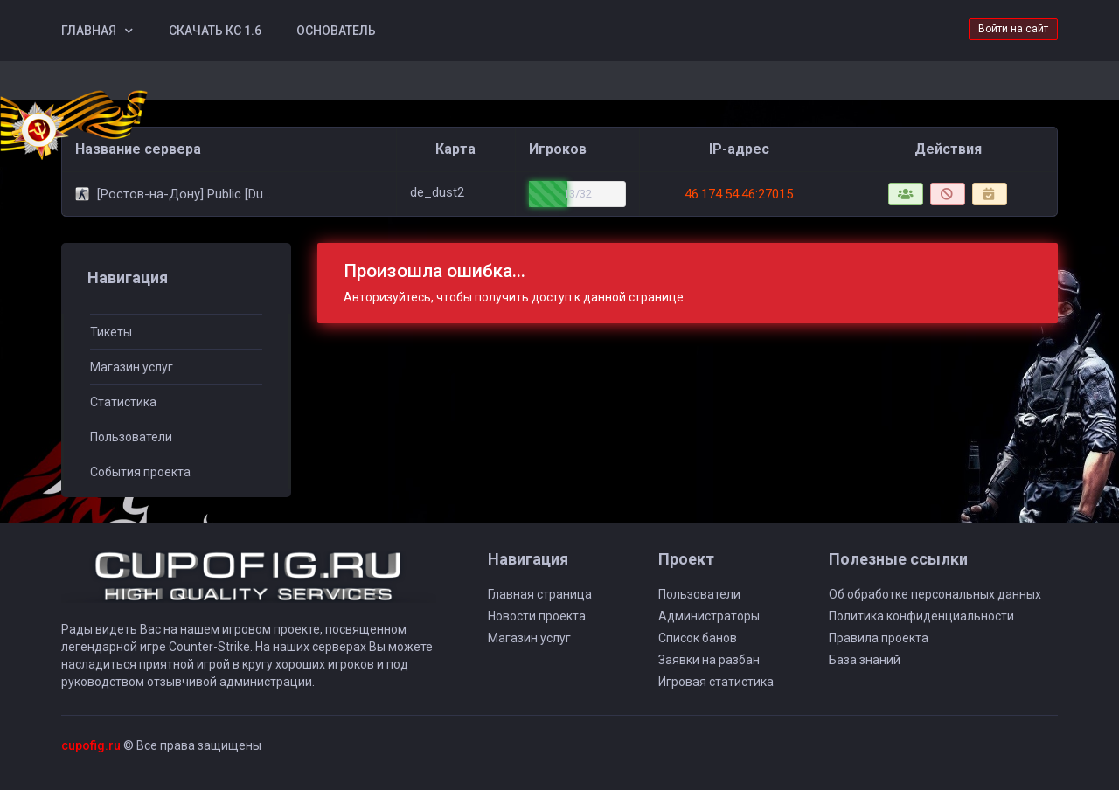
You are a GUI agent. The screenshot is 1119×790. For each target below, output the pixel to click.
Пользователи (131, 437)
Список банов (697, 638)
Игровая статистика (716, 682)
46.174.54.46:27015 (739, 194)
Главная (88, 31)
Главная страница (540, 594)
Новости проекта (537, 616)
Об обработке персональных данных (935, 594)
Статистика (123, 402)
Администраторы (709, 616)
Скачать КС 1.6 (215, 31)
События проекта (140, 472)
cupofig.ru (91, 745)
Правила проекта (878, 638)
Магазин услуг (131, 367)
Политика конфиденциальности (921, 616)
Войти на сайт (1013, 29)
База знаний (864, 660)
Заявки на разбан (709, 660)
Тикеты (111, 332)
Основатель (336, 31)
